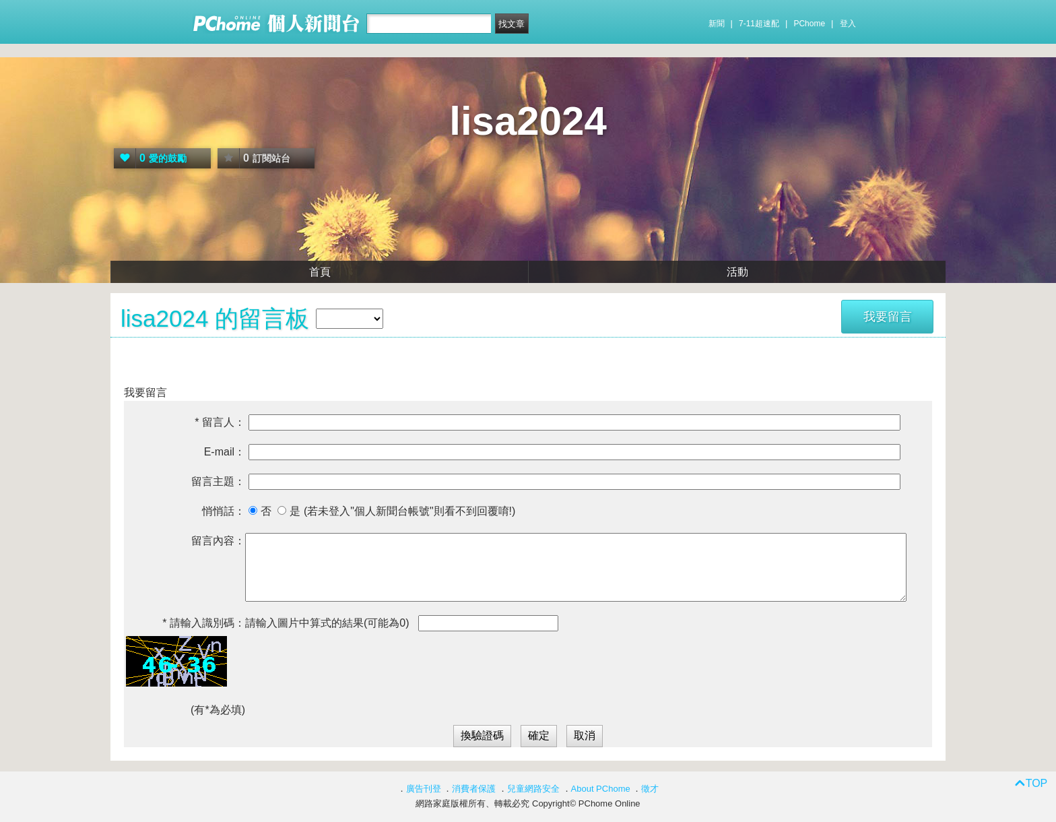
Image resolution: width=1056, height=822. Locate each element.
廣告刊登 (423, 789)
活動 (737, 272)
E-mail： (224, 451)
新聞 (716, 23)
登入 (848, 23)
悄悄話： (223, 511)
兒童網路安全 (533, 789)
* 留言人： (220, 422)
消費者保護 (474, 789)
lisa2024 (528, 121)
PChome (809, 23)
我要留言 (887, 316)
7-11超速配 (759, 23)
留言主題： (218, 481)
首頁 (320, 272)
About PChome (600, 789)
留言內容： (218, 540)
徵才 (650, 789)
